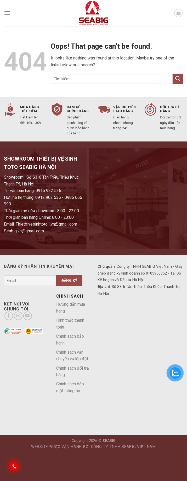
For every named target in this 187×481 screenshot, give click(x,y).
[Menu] (7, 13)
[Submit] (178, 79)
